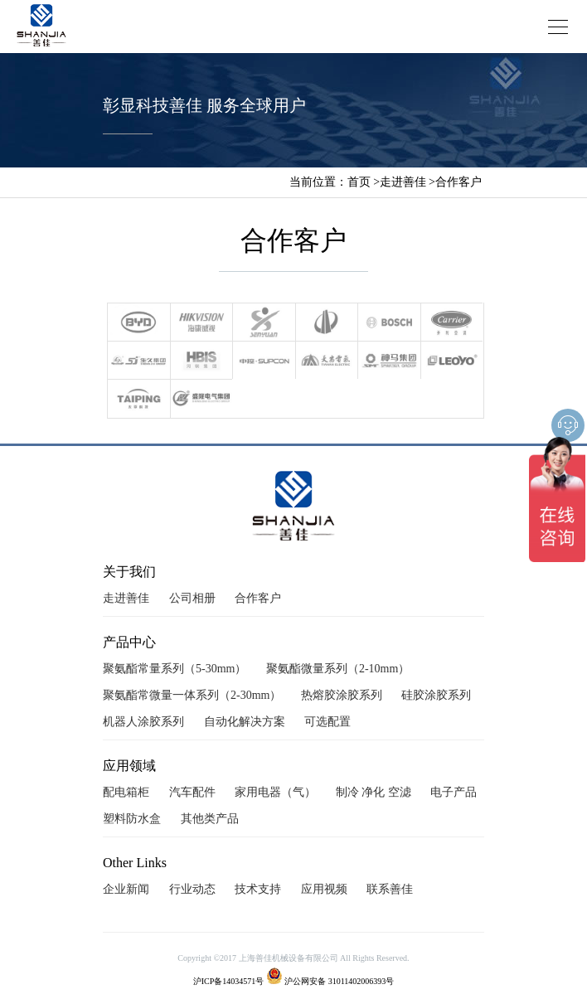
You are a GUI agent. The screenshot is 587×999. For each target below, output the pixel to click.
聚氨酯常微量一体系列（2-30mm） (192, 695)
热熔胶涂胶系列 (341, 695)
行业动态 (192, 889)
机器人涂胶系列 (143, 721)
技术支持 (258, 889)
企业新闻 (126, 889)
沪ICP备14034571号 (228, 981)
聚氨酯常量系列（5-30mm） (174, 668)
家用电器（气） (275, 792)
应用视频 (324, 889)
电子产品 (453, 792)
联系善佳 (389, 889)
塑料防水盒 (132, 818)
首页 (359, 182)
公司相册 (192, 598)
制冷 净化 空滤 (373, 792)
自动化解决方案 (244, 721)
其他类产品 (210, 818)
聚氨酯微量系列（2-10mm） (338, 668)
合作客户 (458, 182)
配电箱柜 (126, 792)
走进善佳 (403, 182)
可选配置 (327, 721)
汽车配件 (192, 792)
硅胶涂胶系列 (436, 695)
